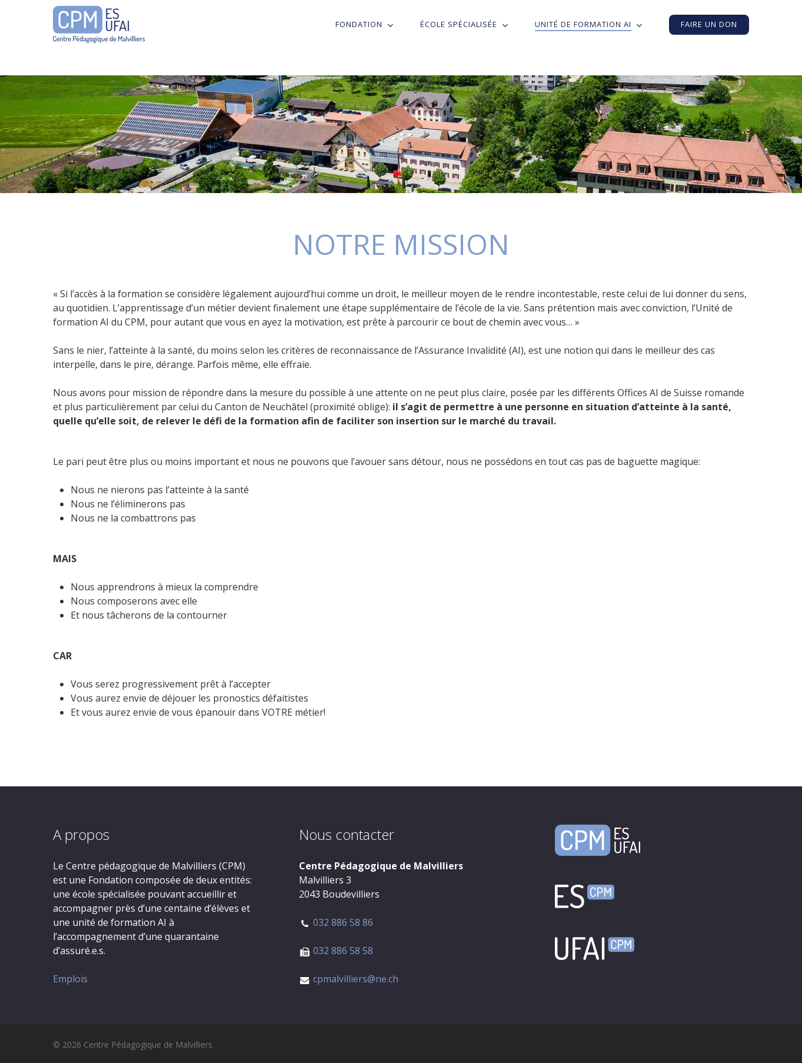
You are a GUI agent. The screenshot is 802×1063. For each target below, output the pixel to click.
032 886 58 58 (343, 950)
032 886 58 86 (343, 922)
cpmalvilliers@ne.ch (355, 978)
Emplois (70, 978)
